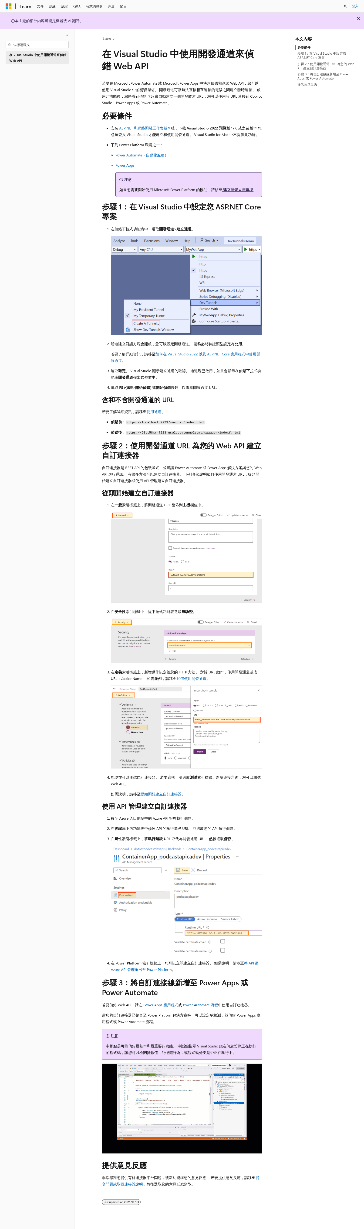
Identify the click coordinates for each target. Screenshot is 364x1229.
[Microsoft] (9, 6)
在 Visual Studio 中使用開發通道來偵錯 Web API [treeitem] (37, 58)
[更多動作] (258, 39)
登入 (355, 6)
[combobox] (37, 45)
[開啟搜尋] (345, 6)
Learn (107, 38)
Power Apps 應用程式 (160, 1004)
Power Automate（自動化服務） (141, 154)
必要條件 (303, 47)
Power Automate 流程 (200, 1004)
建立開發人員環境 (237, 189)
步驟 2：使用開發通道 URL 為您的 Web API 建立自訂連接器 (325, 66)
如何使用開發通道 (191, 678)
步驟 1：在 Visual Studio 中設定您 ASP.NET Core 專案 (321, 55)
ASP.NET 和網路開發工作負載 (143, 128)
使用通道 (154, 411)
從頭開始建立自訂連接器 (161, 794)
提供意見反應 (307, 84)
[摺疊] (67, 35)
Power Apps (125, 165)
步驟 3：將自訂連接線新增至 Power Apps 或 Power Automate (323, 76)
